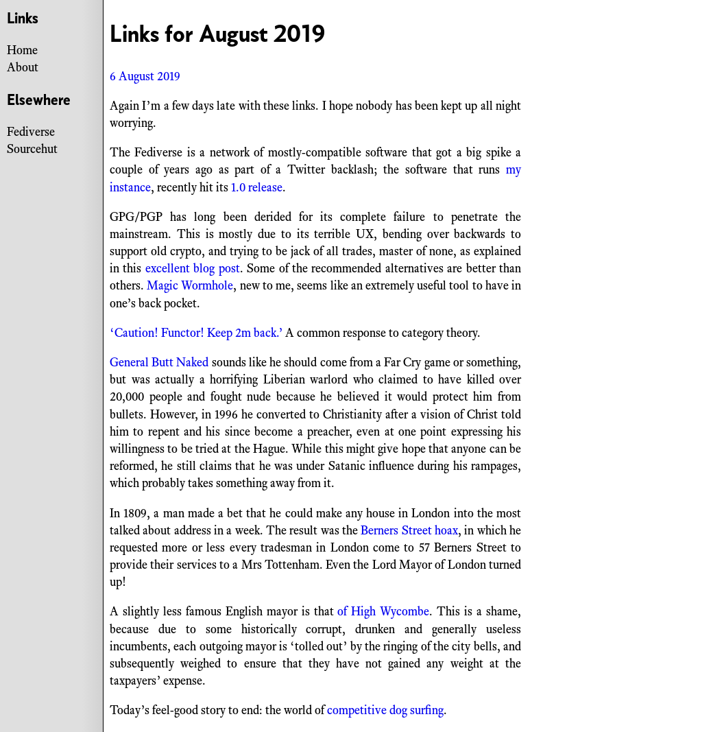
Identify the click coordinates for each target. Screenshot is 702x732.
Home (22, 50)
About (22, 67)
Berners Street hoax (409, 530)
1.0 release (256, 187)
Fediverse (31, 131)
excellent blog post (192, 268)
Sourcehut (32, 148)
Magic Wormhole (190, 285)
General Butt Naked (159, 362)
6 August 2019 (145, 76)
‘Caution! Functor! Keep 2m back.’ (196, 332)
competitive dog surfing (385, 710)
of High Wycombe (383, 611)
